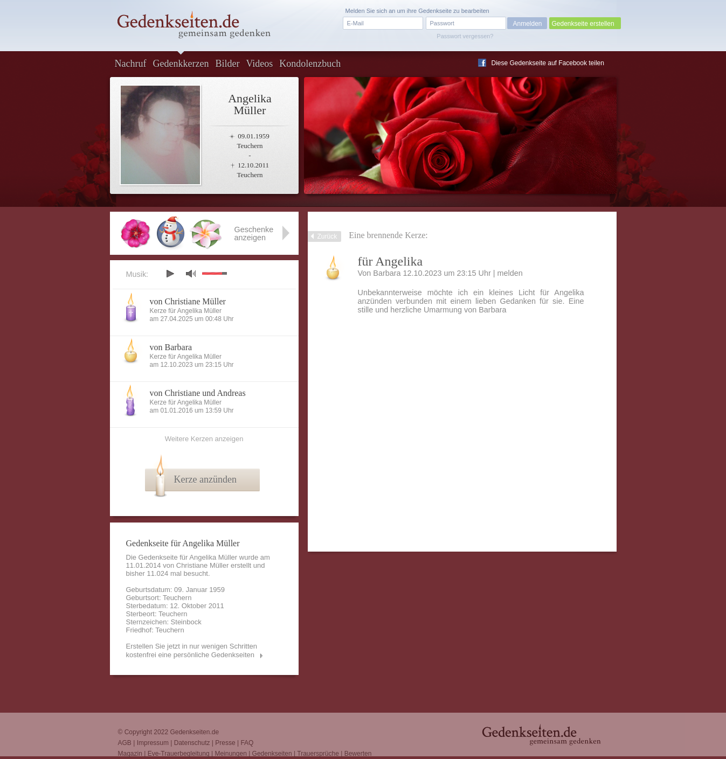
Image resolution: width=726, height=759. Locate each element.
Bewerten (358, 753)
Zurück (327, 236)
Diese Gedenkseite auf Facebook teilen (548, 63)
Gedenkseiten (272, 753)
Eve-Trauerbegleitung (179, 753)
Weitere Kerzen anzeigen (204, 439)
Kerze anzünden (205, 479)
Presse (225, 743)
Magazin (130, 753)
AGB (125, 743)
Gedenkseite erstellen (583, 23)
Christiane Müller (202, 565)
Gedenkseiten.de (194, 732)
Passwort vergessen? (465, 36)
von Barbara (171, 347)
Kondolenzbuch (310, 63)
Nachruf (131, 63)
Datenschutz (192, 743)
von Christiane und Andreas (198, 393)
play (170, 273)
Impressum (153, 743)
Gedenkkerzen (181, 63)
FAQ (246, 743)
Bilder (227, 63)
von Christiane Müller (188, 301)
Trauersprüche (318, 753)
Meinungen (230, 753)
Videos (259, 63)
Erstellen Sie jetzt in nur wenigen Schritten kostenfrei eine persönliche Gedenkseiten (192, 650)
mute (191, 273)
